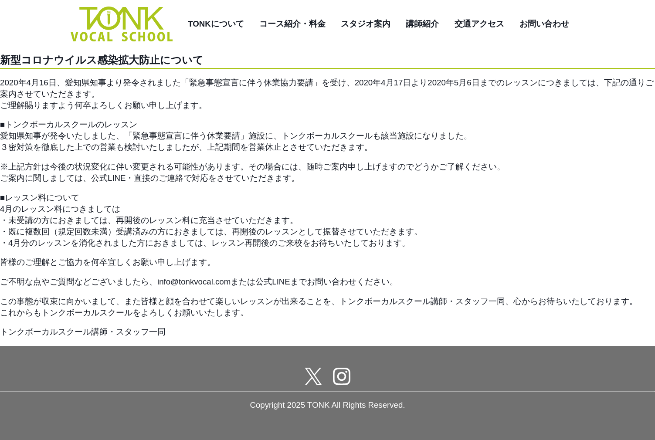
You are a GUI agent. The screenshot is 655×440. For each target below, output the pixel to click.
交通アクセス (479, 23)
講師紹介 (422, 23)
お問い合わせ (544, 23)
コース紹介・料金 (292, 23)
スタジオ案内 (365, 23)
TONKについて (216, 23)
